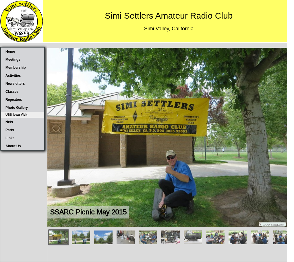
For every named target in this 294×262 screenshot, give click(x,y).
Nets (9, 122)
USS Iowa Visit (16, 114)
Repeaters (13, 100)
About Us (13, 146)
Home (10, 52)
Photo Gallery (16, 108)
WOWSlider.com (273, 224)
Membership (15, 68)
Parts (9, 130)
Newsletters (15, 84)
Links (9, 138)
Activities (13, 76)
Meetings (12, 60)
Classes (11, 92)
